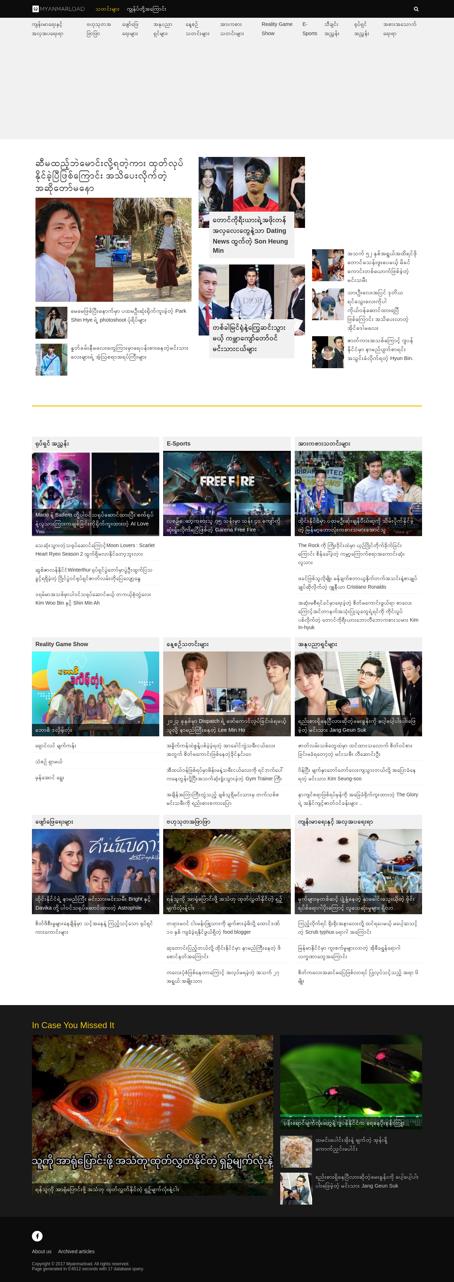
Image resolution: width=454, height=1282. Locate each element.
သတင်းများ (108, 9)
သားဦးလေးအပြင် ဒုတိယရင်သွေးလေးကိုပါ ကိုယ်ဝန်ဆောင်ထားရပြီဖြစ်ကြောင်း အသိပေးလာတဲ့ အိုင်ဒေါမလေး (378, 310)
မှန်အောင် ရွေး (50, 777)
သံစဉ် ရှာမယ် (49, 761)
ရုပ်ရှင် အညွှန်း (52, 444)
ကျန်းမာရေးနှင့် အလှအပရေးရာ (335, 822)
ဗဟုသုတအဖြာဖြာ (189, 822)
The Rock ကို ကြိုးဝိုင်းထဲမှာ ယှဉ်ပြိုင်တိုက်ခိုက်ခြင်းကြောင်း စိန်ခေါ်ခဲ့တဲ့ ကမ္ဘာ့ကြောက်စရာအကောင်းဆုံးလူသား (351, 553)
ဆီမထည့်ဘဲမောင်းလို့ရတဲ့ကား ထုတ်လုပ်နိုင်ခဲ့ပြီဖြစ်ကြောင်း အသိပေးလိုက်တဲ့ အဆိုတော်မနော (109, 175)
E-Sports (178, 444)
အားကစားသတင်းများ (324, 444)
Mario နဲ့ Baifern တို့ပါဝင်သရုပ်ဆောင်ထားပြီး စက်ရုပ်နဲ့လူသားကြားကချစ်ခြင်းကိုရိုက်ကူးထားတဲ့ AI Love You (94, 523)
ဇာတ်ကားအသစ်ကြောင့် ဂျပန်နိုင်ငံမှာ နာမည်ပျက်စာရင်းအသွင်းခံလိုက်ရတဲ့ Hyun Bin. (381, 349)
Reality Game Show (61, 644)
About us (41, 1251)
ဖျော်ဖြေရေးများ (54, 822)
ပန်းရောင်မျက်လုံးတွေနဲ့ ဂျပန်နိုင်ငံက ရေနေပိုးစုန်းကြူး (344, 1123)
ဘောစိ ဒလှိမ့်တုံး (53, 730)
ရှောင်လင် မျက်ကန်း (56, 745)
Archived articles (76, 1251)
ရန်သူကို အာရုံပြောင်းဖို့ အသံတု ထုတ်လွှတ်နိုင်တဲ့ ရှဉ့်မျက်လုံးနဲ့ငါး (107, 1189)
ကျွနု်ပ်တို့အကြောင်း (147, 9)
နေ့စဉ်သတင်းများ (188, 644)
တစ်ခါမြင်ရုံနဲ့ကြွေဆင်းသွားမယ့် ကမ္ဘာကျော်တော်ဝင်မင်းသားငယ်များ (249, 338)
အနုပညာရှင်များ (317, 644)
